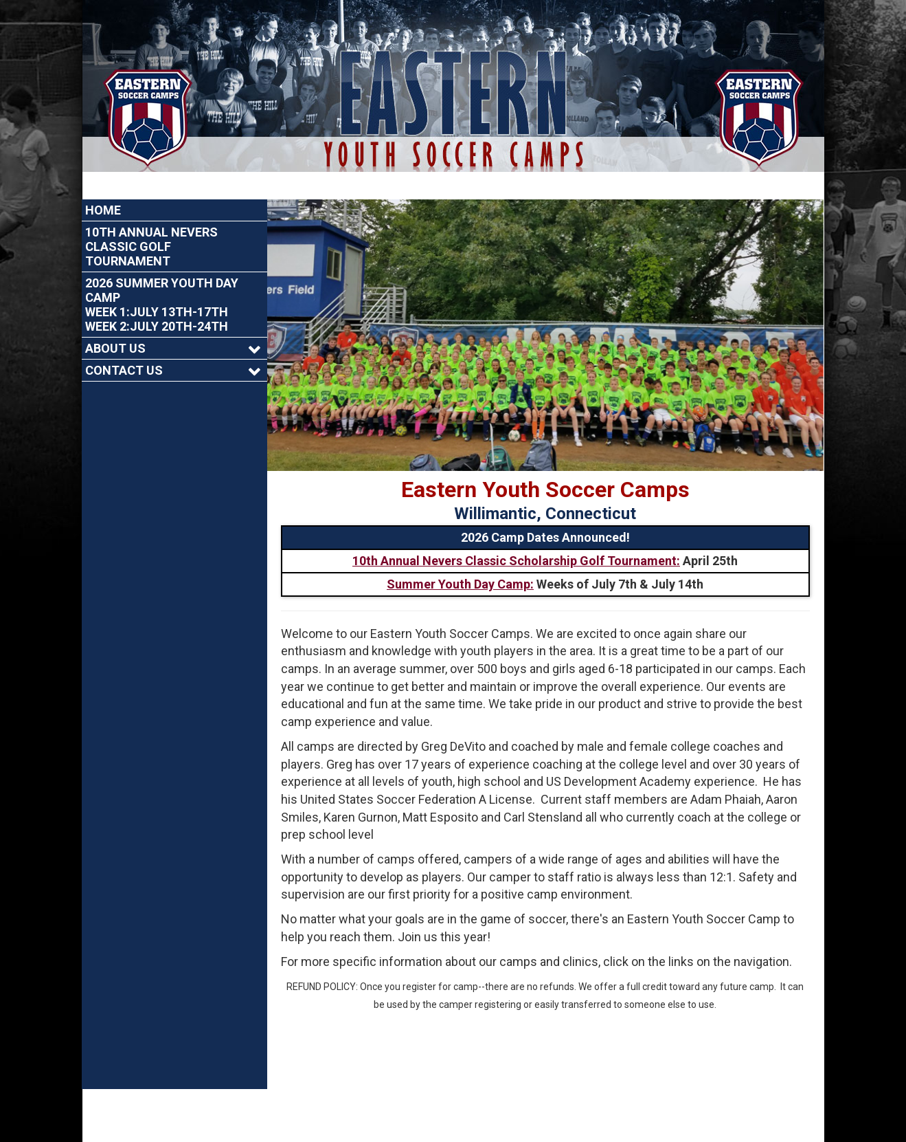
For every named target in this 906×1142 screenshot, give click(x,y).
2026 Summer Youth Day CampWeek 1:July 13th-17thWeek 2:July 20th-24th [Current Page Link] (161, 277)
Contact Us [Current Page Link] (124, 343)
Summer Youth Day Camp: (460, 556)
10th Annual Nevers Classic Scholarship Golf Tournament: (516, 533)
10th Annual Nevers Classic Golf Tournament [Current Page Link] (151, 219)
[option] (545, 307)
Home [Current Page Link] (103, 182)
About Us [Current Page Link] (115, 321)
